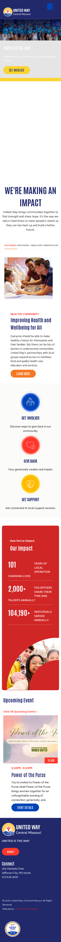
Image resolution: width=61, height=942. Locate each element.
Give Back (30, 460)
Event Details (25, 807)
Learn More (23, 373)
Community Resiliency (51, 245)
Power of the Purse (28, 774)
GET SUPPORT (30, 499)
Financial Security (37, 245)
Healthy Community (10, 245)
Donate (10, 851)
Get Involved (16, 70)
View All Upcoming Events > (20, 711)
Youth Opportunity (23, 245)
